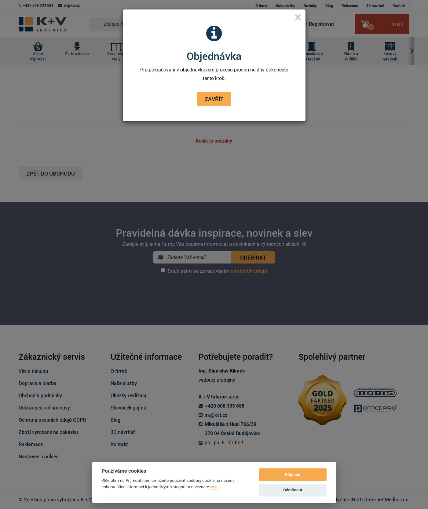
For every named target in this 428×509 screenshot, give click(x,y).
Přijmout (292, 474)
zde (213, 486)
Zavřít (214, 99)
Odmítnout (292, 490)
